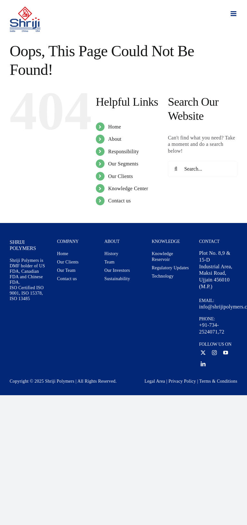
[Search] (176, 169)
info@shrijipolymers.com (218, 306)
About (114, 139)
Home (114, 126)
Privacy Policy (182, 381)
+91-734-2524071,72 (211, 328)
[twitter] (203, 352)
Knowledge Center (128, 188)
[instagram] (214, 352)
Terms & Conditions (218, 381)
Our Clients (120, 176)
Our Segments (123, 163)
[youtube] (225, 352)
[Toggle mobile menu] (234, 13)
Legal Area (154, 381)
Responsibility (123, 151)
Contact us (119, 200)
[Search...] (202, 169)
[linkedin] (203, 363)
